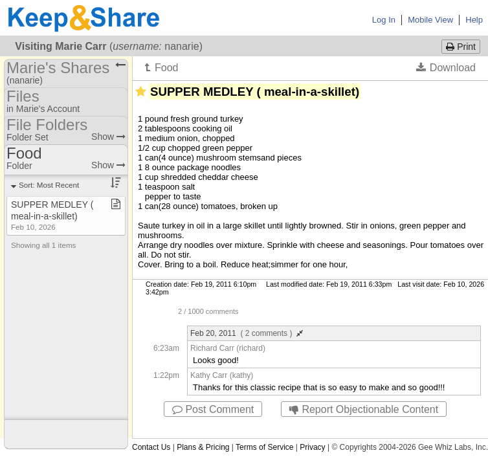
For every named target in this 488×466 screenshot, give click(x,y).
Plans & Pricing (203, 447)
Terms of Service (264, 447)
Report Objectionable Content (363, 409)
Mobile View (430, 20)
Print (461, 46)
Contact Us (151, 447)
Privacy (312, 447)
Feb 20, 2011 (246, 333)
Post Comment (213, 409)
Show (108, 136)
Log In (383, 20)
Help (474, 20)
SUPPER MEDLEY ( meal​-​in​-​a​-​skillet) (52, 215)
